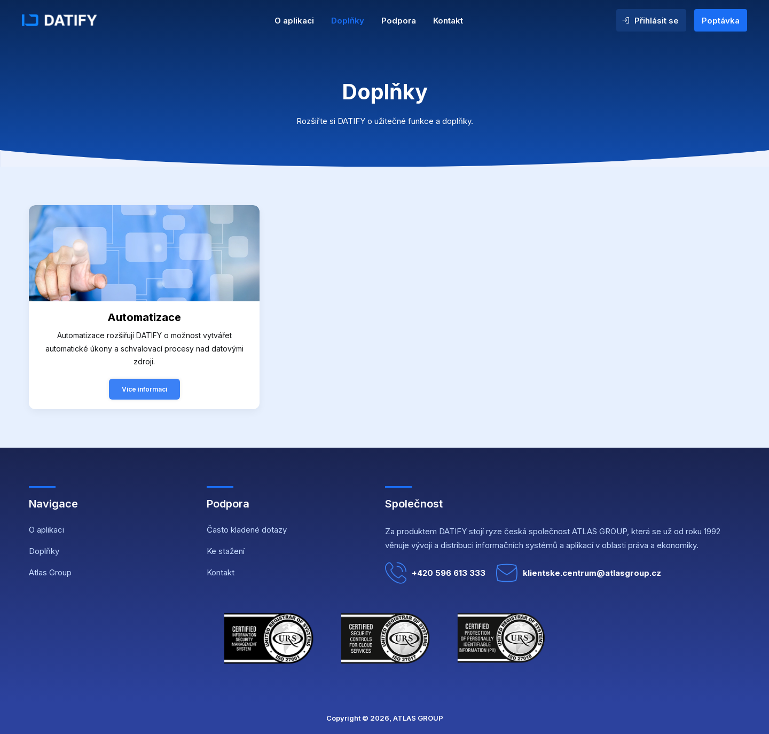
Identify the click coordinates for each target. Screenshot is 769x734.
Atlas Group (50, 572)
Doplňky (347, 20)
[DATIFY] (81, 20)
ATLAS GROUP (418, 718)
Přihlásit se (656, 20)
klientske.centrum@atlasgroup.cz (578, 573)
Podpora (398, 20)
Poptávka (721, 20)
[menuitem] (294, 20)
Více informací (144, 389)
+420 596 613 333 (435, 573)
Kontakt (448, 20)
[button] (144, 253)
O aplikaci (294, 20)
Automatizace (144, 317)
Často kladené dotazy (247, 530)
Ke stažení (226, 551)
